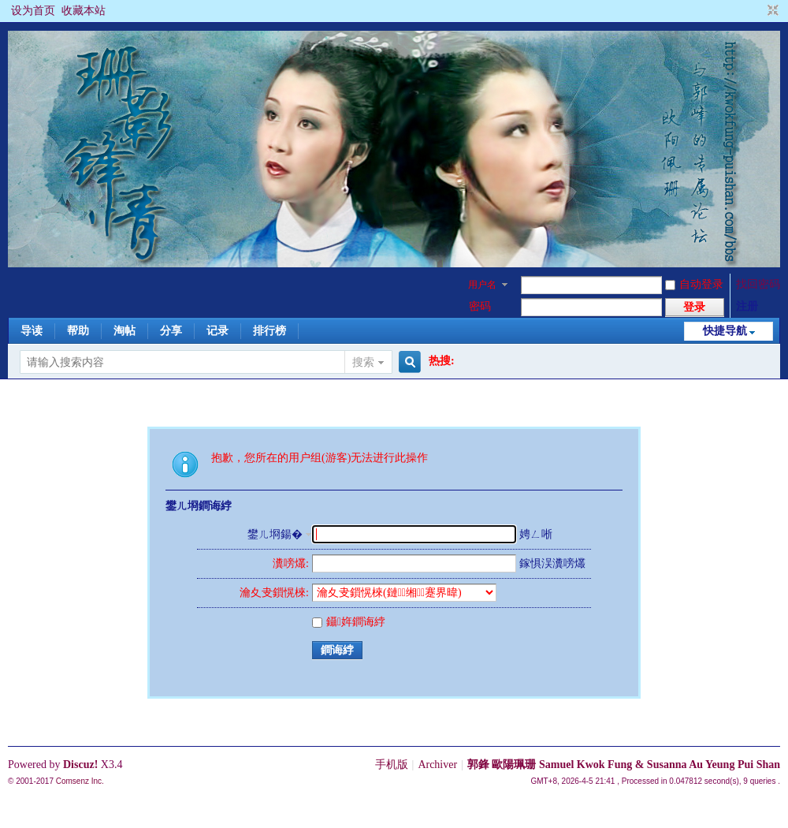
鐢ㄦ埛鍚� (275, 534)
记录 (217, 331)
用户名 (482, 284)
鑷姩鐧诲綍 (348, 622)
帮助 (78, 331)
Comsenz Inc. (80, 781)
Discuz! (80, 764)
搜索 (363, 362)
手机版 (391, 764)
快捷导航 (725, 331)
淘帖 (124, 331)
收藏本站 (83, 11)
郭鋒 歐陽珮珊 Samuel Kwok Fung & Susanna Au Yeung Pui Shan (623, 764)
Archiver (437, 764)
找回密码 (758, 284)
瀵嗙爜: (291, 563)
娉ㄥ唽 (535, 534)
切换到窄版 (771, 11)
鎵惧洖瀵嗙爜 (552, 563)
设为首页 (33, 11)
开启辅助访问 (758, 11)
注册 (747, 306)
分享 (171, 331)
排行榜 (269, 331)
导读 (31, 331)
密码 (480, 306)
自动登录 (694, 284)
